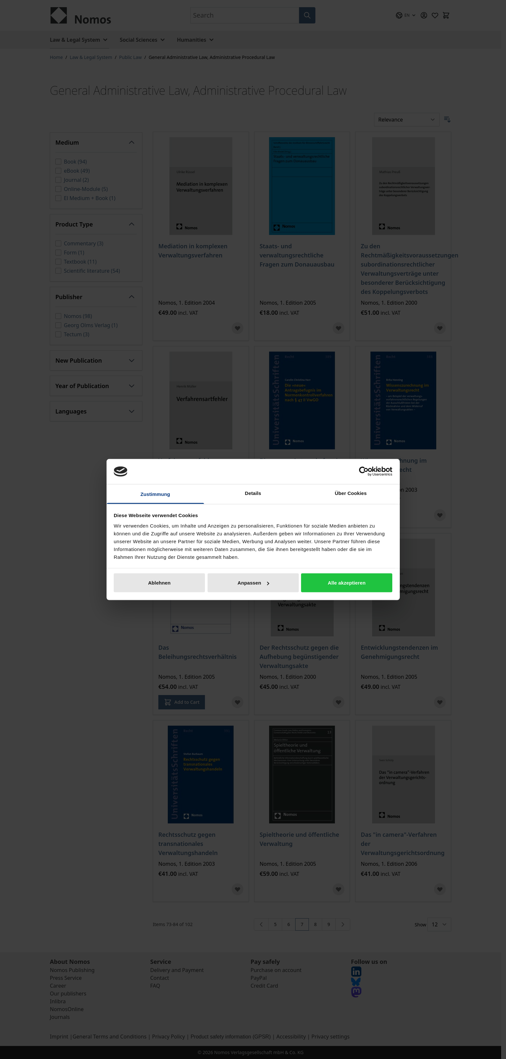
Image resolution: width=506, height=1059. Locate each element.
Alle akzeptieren (347, 583)
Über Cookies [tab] (351, 493)
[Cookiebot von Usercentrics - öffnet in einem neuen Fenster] (363, 471)
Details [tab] (253, 493)
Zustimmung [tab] (155, 494)
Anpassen (253, 583)
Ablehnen (159, 583)
